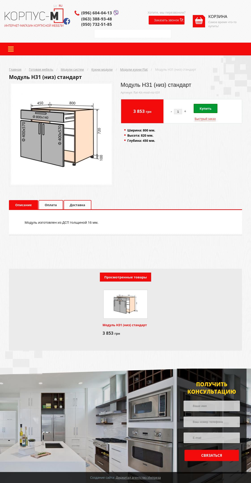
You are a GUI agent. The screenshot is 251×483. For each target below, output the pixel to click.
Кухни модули (102, 69)
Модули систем (72, 69)
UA (55, 6)
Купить (206, 108)
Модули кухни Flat (134, 69)
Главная (15, 69)
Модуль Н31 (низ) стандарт (175, 69)
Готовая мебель (41, 69)
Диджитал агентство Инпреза (138, 477)
